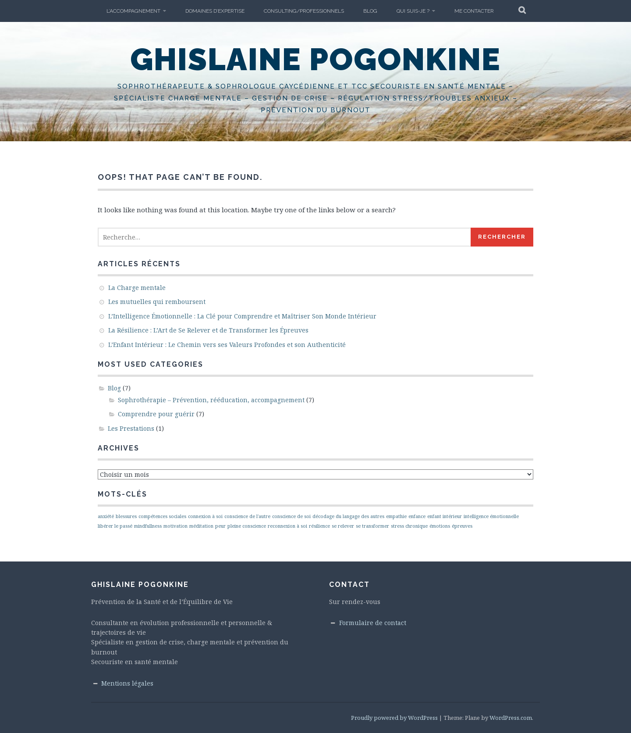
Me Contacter (474, 11)
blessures (126, 516)
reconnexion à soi (287, 526)
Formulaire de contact (372, 623)
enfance (416, 516)
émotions (439, 526)
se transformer (372, 526)
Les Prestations (131, 428)
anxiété (106, 516)
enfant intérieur (444, 516)
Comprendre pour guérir (156, 414)
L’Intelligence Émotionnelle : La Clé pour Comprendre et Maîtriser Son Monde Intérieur (242, 316)
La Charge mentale (137, 287)
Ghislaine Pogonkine (315, 59)
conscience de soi (291, 516)
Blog (370, 11)
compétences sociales (162, 516)
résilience (319, 526)
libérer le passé (115, 526)
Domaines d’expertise (215, 11)
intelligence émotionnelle (491, 516)
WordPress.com (510, 718)
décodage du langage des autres (348, 516)
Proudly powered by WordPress (394, 718)
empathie (396, 516)
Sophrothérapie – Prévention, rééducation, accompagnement (211, 400)
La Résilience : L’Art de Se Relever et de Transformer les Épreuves (208, 330)
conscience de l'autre (247, 516)
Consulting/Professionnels (304, 11)
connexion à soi (205, 516)
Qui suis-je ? (413, 11)
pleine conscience (246, 526)
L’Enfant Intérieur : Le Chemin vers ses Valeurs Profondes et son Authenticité (227, 344)
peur (220, 526)
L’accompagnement (133, 11)
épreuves (462, 526)
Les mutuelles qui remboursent (157, 301)
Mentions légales (127, 683)
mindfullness (148, 526)
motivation (175, 526)
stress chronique (409, 526)
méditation (201, 526)
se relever (343, 526)
